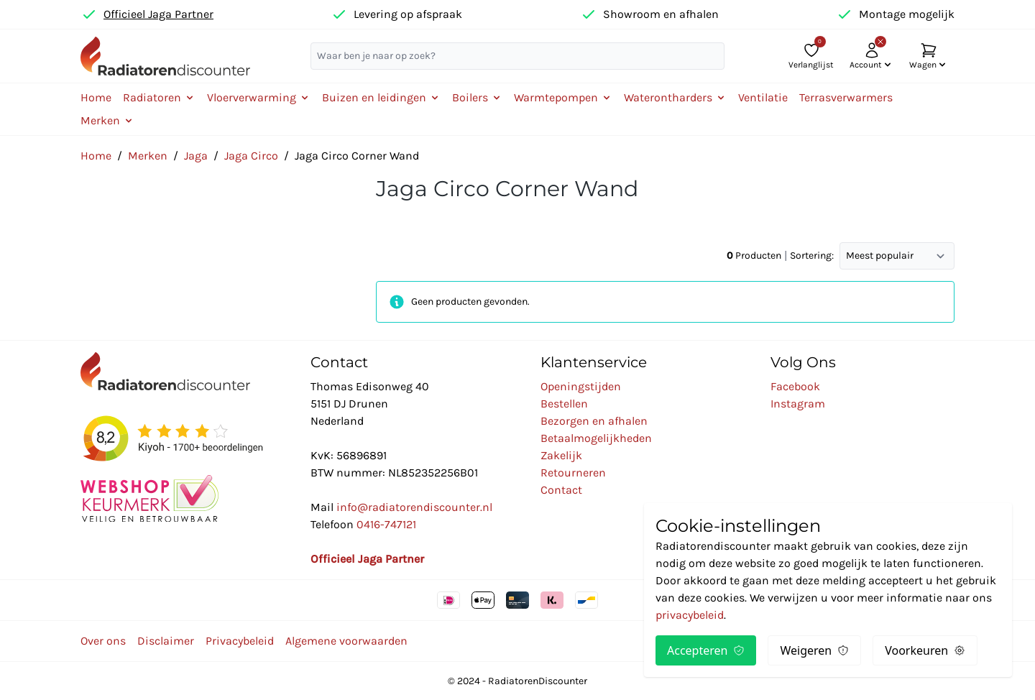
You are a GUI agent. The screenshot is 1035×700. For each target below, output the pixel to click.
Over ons (103, 641)
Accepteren (706, 650)
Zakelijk (561, 455)
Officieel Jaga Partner (158, 14)
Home (95, 97)
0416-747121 (386, 524)
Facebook (795, 386)
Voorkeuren (925, 650)
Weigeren (814, 650)
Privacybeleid (240, 641)
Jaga (196, 155)
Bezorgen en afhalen (594, 421)
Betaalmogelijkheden (596, 438)
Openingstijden (580, 386)
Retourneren (573, 472)
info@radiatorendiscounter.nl (414, 507)
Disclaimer (165, 641)
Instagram (797, 403)
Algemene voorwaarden (346, 641)
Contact (561, 490)
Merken (147, 155)
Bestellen (564, 403)
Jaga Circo (251, 155)
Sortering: (812, 255)
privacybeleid (690, 615)
